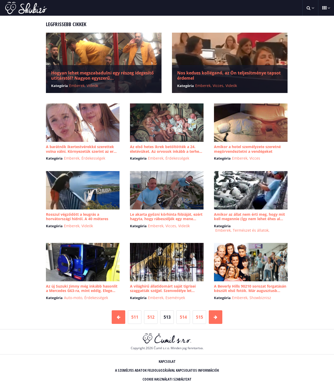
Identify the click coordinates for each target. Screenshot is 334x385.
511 (134, 317)
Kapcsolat (167, 361)
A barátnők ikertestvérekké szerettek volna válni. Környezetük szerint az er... (81, 149)
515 (199, 317)
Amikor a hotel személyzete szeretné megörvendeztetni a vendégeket (247, 149)
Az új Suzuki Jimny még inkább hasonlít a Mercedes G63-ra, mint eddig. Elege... (81, 288)
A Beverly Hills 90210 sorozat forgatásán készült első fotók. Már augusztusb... (250, 288)
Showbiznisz (260, 297)
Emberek (77, 85)
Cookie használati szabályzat (167, 379)
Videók (92, 85)
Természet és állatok (251, 230)
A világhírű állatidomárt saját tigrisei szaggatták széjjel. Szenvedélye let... (163, 288)
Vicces (218, 85)
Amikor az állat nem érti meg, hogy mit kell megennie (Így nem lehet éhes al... (249, 216)
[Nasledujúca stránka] (215, 317)
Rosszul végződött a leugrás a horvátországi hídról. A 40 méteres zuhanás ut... (77, 219)
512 (150, 317)
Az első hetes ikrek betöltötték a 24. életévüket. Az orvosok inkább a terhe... (166, 149)
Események (175, 297)
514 (183, 317)
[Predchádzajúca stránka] (118, 317)
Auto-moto (73, 297)
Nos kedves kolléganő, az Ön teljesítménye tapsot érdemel (229, 75)
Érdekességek (93, 158)
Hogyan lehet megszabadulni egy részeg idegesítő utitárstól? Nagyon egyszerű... (102, 75)
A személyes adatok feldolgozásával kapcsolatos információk (167, 370)
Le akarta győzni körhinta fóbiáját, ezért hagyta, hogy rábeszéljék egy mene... (166, 216)
